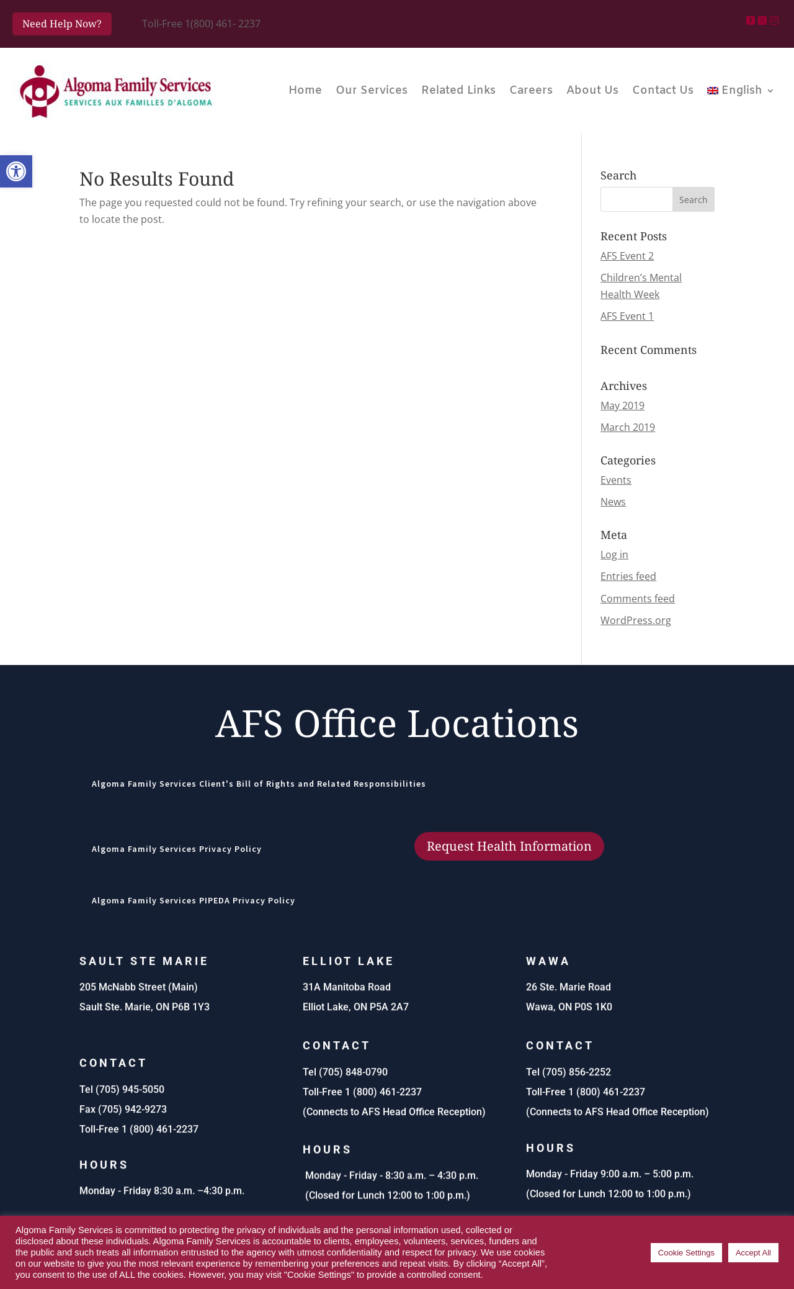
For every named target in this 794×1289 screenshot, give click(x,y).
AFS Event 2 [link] (627, 256)
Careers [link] (531, 90)
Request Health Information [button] (509, 846)
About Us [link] (592, 90)
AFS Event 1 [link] (627, 316)
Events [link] (615, 480)
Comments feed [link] (637, 598)
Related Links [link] (458, 90)
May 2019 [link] (622, 405)
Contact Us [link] (663, 90)
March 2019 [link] (627, 427)
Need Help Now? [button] (62, 23)
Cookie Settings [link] (686, 1252)
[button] (693, 199)
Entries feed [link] (628, 576)
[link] (16, 171)
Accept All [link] (753, 1252)
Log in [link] (614, 554)
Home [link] (305, 90)
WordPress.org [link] (635, 620)
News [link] (613, 502)
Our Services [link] (372, 90)
